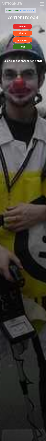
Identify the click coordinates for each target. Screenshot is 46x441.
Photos (22, 33)
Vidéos (22, 26)
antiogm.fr (12, 3)
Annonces (22, 39)
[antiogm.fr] (42, 4)
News (22, 46)
